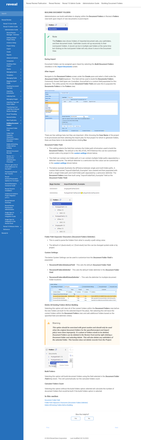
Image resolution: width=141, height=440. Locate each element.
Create (9, 52)
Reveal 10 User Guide (12, 24)
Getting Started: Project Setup (14, 39)
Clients (14, 69)
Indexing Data (14, 96)
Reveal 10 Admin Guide (12, 27)
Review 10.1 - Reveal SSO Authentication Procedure (14, 159)
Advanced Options (12, 58)
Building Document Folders (14, 124)
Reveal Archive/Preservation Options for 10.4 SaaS (13, 178)
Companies (14, 61)
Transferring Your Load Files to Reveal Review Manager (13, 109)
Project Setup (11, 46)
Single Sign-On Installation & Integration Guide (13, 214)
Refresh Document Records (12, 152)
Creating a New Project (11, 65)
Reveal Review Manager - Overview (14, 33)
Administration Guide (13, 30)
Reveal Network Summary (10, 201)
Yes (75, 418)
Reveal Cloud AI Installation (13, 190)
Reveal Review (12, 20)
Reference (12, 229)
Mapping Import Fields (14, 82)
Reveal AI (12, 233)
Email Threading (12, 114)
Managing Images (14, 99)
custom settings (80, 153)
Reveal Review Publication (36, 3)
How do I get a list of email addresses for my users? (11, 167)
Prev (47, 427)
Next (116, 427)
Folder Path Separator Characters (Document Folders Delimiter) (13, 137)
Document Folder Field (12, 129)
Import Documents (64, 67)
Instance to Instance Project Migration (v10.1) (11, 195)
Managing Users (14, 72)
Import (9, 49)
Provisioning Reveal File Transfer (13, 173)
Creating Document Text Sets (13, 87)
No (89, 418)
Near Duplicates (14, 120)
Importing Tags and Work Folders (13, 103)
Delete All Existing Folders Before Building (12, 146)
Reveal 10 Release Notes (12, 226)
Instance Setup (11, 43)
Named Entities (14, 117)
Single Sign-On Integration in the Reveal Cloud (13, 221)
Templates (14, 75)
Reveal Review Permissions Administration (9, 207)
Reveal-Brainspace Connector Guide (13, 184)
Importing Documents (14, 92)
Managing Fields (14, 78)
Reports (9, 55)
